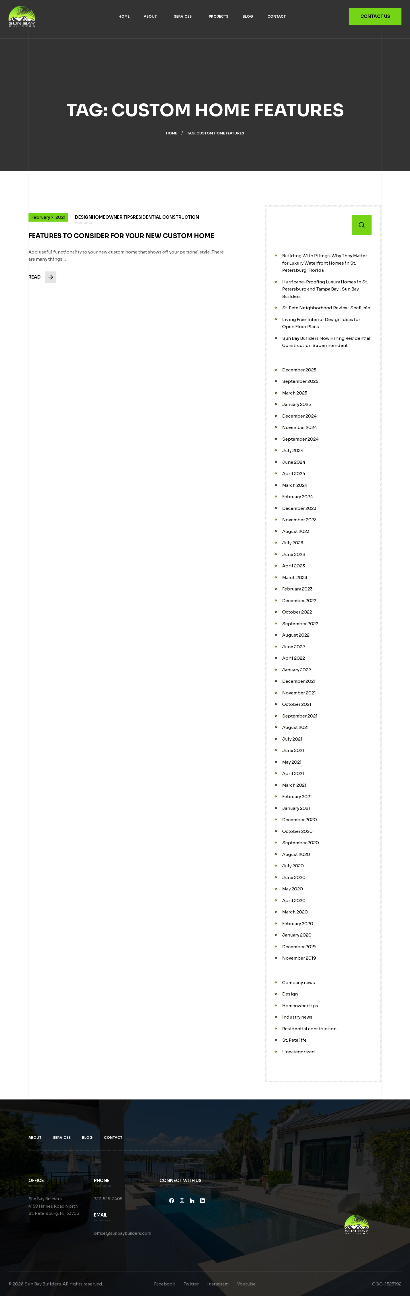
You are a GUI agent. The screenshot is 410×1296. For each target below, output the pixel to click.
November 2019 (299, 958)
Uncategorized (298, 1051)
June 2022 (293, 646)
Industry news (297, 1017)
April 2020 (294, 900)
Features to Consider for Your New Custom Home (121, 240)
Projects (218, 16)
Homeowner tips (300, 1005)
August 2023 (295, 531)
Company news (298, 982)
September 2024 (300, 439)
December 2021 (298, 681)
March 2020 (295, 912)
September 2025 (300, 381)
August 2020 (296, 854)
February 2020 (297, 923)
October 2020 (297, 831)
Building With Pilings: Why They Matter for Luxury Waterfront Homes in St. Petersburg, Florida (324, 263)
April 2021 (293, 773)
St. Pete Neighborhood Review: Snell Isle (326, 307)
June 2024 (293, 462)
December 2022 (299, 600)
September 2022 (300, 623)
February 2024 (297, 496)
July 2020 (293, 865)
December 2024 (299, 416)
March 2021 (294, 785)
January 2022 (296, 669)
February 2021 (297, 796)
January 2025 (296, 404)
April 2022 (293, 658)
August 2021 (295, 727)
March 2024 (295, 485)
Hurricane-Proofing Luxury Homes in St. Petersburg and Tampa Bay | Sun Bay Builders (325, 289)
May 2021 (292, 762)
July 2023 (292, 542)
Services (183, 16)
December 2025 (299, 370)
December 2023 (299, 508)
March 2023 (294, 577)
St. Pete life (294, 1040)
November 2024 (299, 427)
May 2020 (292, 889)
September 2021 (299, 716)
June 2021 (293, 750)
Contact (276, 16)
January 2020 (296, 935)
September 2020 (300, 842)
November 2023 (299, 519)
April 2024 (293, 473)
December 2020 (299, 819)
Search (362, 225)
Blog (248, 16)
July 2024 (293, 450)
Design (290, 994)
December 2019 (299, 946)
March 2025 (294, 393)
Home (124, 16)
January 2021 (296, 808)
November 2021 (299, 693)
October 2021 (296, 704)
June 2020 (294, 877)
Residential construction (309, 1028)
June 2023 (293, 554)
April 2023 (293, 566)
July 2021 (292, 739)
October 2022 (297, 612)
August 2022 (295, 635)
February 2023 (297, 589)
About (150, 16)
